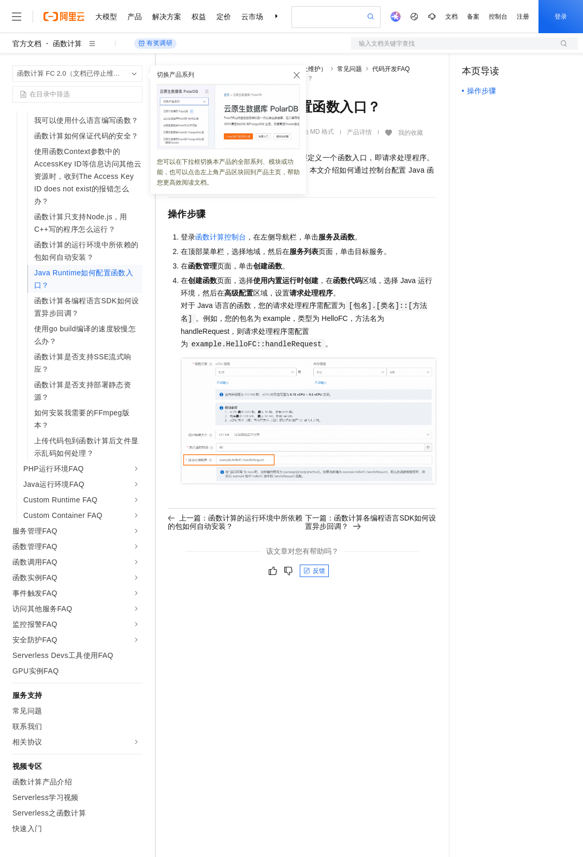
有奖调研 (155, 43)
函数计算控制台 (220, 237)
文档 (451, 16)
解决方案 (166, 16)
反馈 (314, 570)
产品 (134, 16)
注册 (523, 16)
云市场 (252, 16)
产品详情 (359, 132)
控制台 (498, 16)
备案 (473, 16)
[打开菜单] (16, 16)
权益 (199, 16)
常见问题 (349, 69)
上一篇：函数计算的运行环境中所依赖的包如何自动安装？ (235, 522)
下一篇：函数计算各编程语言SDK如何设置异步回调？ (370, 522)
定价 (223, 16)
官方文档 (26, 43)
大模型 (106, 16)
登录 (561, 16)
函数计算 (67, 43)
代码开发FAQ (391, 69)
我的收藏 (410, 132)
